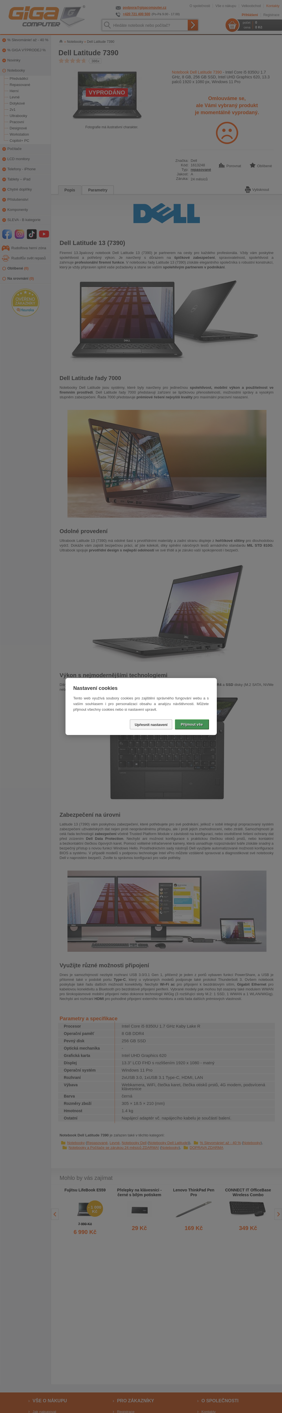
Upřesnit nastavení (151, 725)
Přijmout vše (192, 724)
